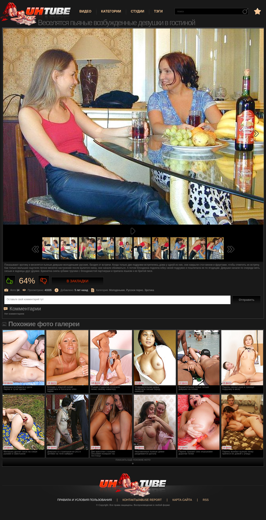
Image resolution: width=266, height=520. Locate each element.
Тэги (158, 11)
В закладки (77, 281)
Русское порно (134, 290)
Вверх (256, 488)
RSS (206, 499)
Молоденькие (117, 290)
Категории (111, 11)
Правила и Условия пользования (84, 499)
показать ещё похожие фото (133, 460)
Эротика (149, 290)
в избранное (257, 11)
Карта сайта (182, 499)
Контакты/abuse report (142, 499)
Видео (85, 11)
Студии (137, 11)
